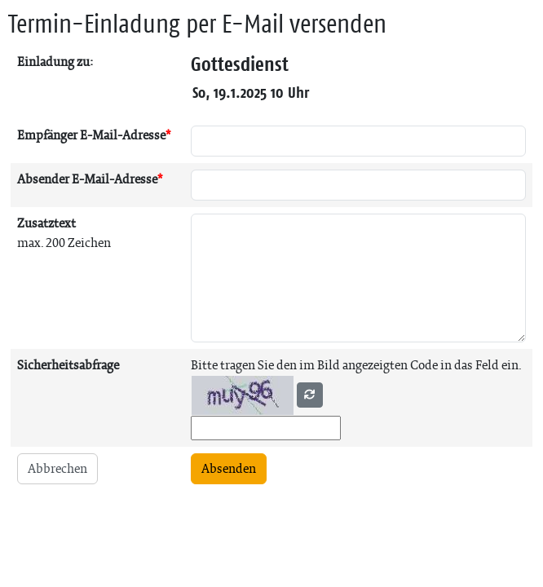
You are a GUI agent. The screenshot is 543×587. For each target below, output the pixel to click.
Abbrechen (57, 468)
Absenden (228, 468)
